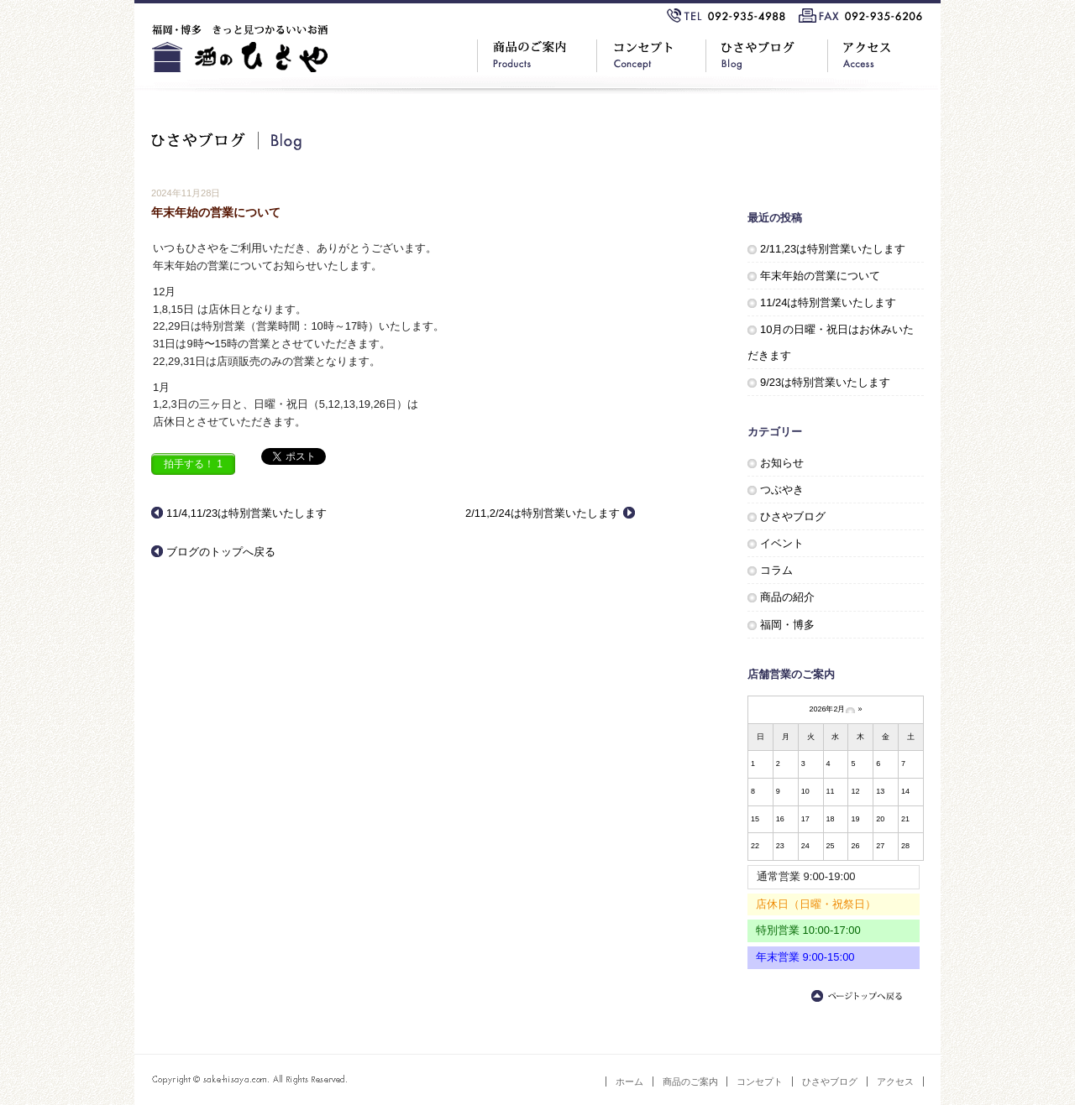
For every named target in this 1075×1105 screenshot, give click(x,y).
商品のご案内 (690, 1081)
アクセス (895, 1081)
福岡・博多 (787, 624)
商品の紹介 (787, 597)
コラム (776, 570)
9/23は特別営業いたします (825, 382)
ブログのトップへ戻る (220, 551)
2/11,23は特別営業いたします (832, 248)
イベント (782, 543)
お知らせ (782, 462)
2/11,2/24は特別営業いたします (542, 513)
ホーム (629, 1081)
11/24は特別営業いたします (828, 302)
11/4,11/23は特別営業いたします (246, 513)
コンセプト (760, 1081)
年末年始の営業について (820, 275)
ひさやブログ (793, 516)
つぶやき (782, 489)
